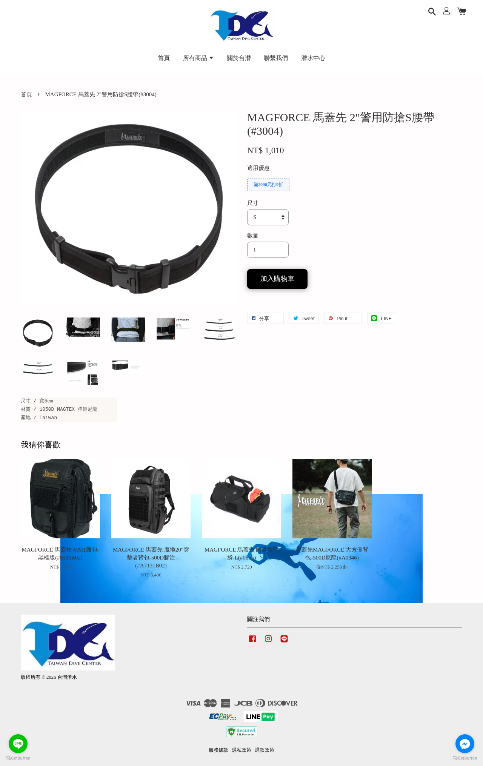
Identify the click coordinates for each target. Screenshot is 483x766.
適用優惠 (258, 168)
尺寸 (252, 203)
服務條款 (218, 750)
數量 (252, 236)
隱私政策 (241, 750)
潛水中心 (313, 58)
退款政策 (264, 750)
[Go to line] (18, 743)
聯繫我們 (276, 58)
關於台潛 (239, 58)
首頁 (164, 58)
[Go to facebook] (464, 743)
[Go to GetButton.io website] (18, 758)
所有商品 (198, 58)
